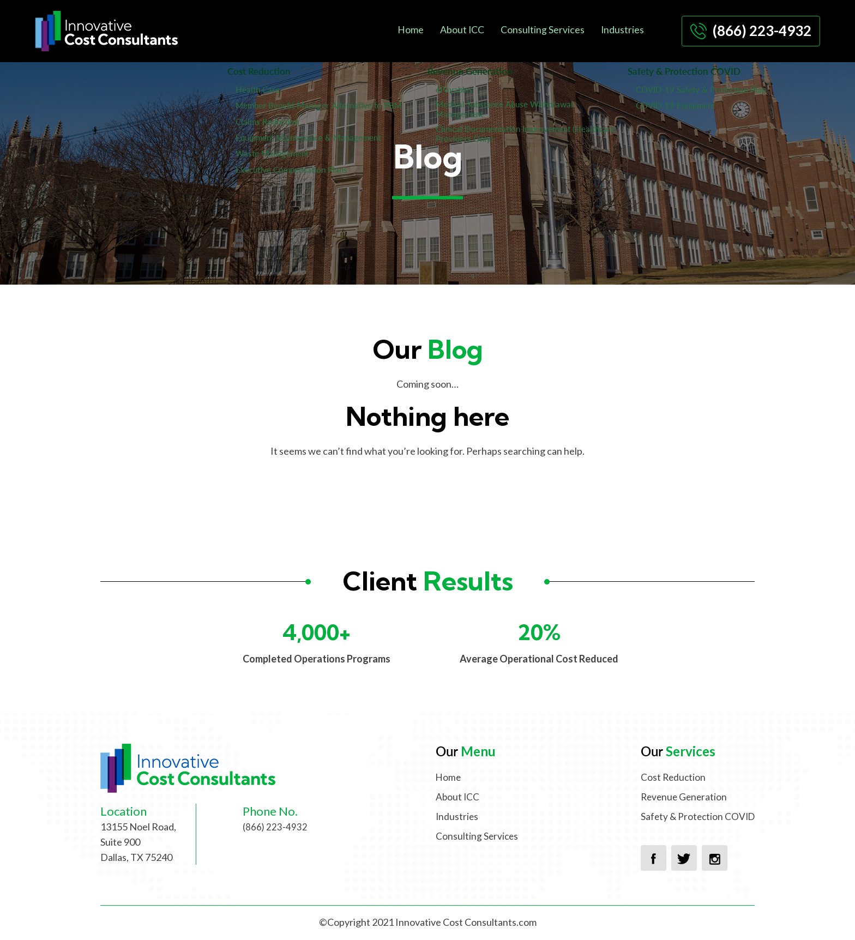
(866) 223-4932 (750, 30)
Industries (622, 29)
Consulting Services (542, 29)
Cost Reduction (670, 777)
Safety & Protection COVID (696, 816)
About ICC (461, 29)
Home (409, 29)
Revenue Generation (681, 797)
